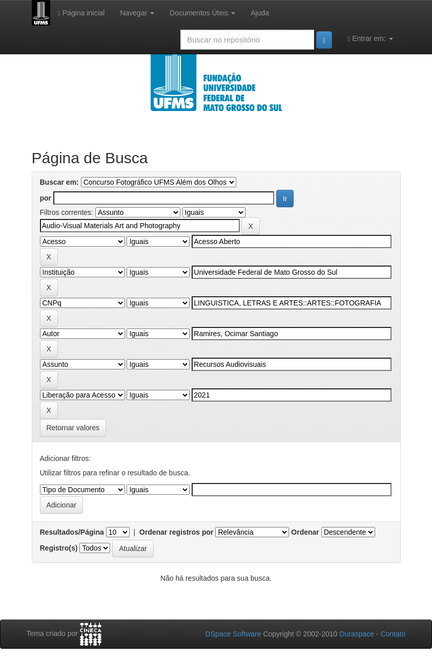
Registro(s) (59, 548)
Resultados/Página (72, 532)
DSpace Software (233, 634)
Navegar (137, 13)
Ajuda (260, 13)
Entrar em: (370, 38)
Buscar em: (59, 182)
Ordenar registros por (176, 532)
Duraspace (356, 634)
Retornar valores (73, 428)
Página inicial (81, 13)
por (46, 198)
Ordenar (305, 532)
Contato (392, 634)
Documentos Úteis (202, 13)
